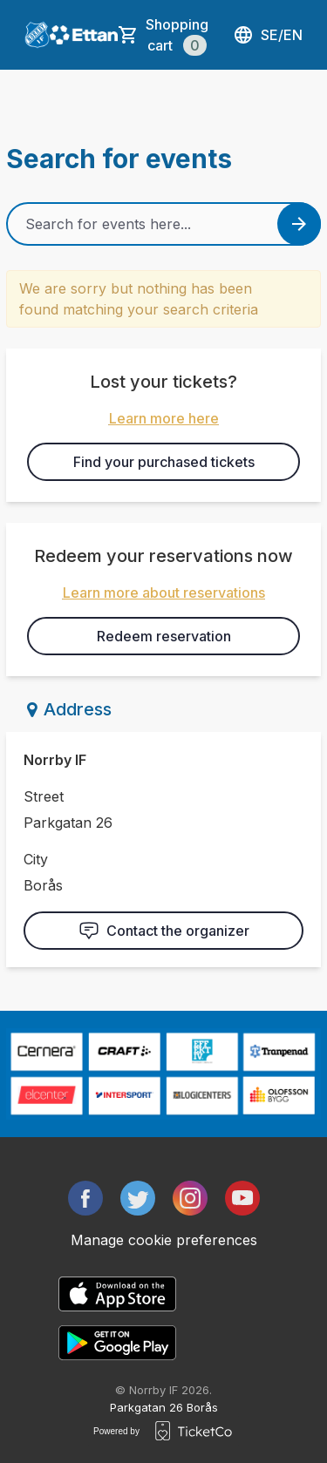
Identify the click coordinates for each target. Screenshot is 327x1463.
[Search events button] (299, 224)
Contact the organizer (163, 930)
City (36, 859)
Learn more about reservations (164, 592)
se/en (268, 34)
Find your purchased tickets (164, 462)
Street (44, 796)
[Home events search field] (163, 224)
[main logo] (37, 35)
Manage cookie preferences (164, 1240)
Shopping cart (177, 36)
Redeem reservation (164, 636)
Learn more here (164, 418)
